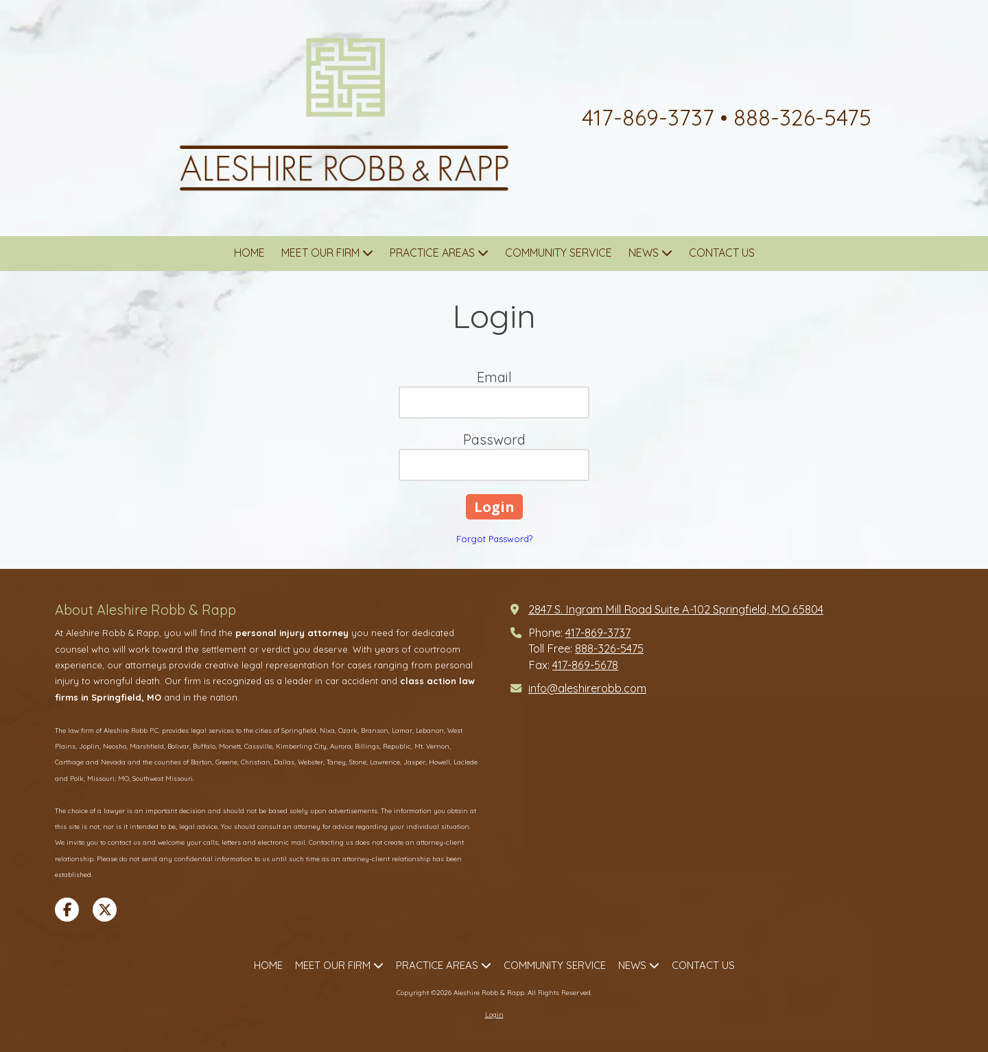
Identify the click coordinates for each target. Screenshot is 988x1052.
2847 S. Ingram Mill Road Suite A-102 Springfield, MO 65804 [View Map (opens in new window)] (675, 609)
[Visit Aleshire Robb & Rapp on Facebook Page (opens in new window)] (67, 910)
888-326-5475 (609, 648)
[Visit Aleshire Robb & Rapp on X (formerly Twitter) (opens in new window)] (105, 910)
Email (494, 377)
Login (494, 1014)
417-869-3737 (598, 633)
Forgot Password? (494, 538)
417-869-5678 (585, 665)
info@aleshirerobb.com (587, 688)
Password (494, 439)
